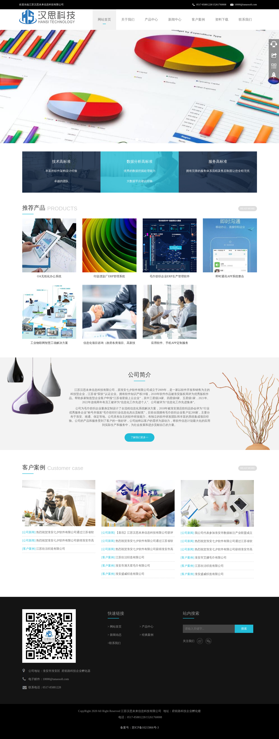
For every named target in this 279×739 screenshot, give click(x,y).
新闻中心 (174, 19)
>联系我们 (114, 643)
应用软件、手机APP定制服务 (169, 342)
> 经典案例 (146, 634)
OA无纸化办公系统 (49, 276)
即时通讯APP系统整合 (230, 276)
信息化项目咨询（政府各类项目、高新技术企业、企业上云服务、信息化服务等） (109, 344)
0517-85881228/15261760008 (211, 4)
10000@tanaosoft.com (246, 4)
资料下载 (221, 19)
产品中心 (151, 19)
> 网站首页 (114, 626)
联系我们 (245, 19)
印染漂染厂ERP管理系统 (109, 276)
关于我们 (127, 19)
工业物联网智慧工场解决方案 (49, 342)
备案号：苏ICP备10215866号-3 (139, 727)
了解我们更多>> (139, 437)
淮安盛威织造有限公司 (130, 573)
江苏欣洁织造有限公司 (50, 548)
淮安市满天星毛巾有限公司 (132, 565)
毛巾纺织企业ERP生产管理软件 (170, 276)
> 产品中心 (146, 626)
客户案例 (198, 19)
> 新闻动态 (114, 634)
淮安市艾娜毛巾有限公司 (210, 557)
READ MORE (247, 208)
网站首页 (104, 19)
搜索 (244, 628)
